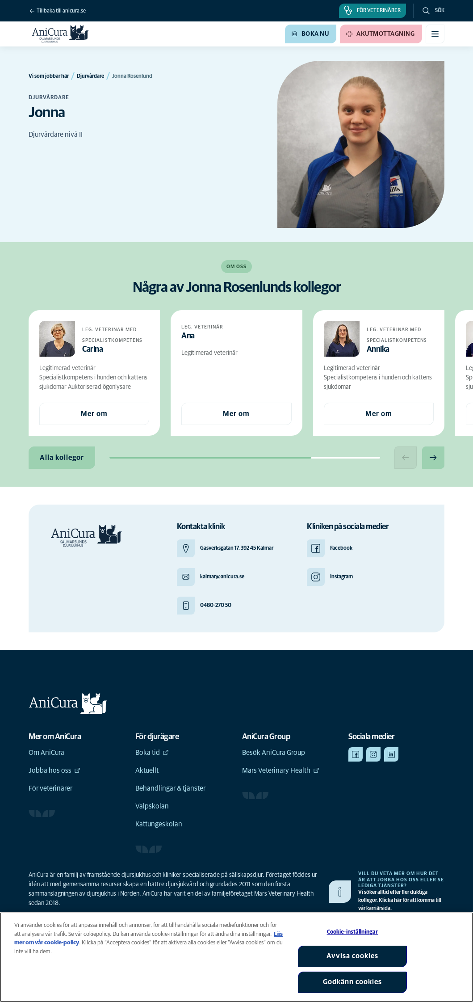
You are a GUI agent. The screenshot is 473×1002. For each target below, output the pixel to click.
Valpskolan (152, 806)
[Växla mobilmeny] (435, 34)
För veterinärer (50, 788)
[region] (236, 957)
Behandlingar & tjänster (170, 788)
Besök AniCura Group (273, 752)
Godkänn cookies (352, 981)
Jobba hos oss (54, 770)
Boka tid (152, 752)
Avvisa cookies (352, 956)
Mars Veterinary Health (280, 770)
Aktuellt (147, 770)
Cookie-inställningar (352, 932)
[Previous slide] (405, 457)
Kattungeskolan (158, 824)
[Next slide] (433, 457)
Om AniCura (46, 752)
